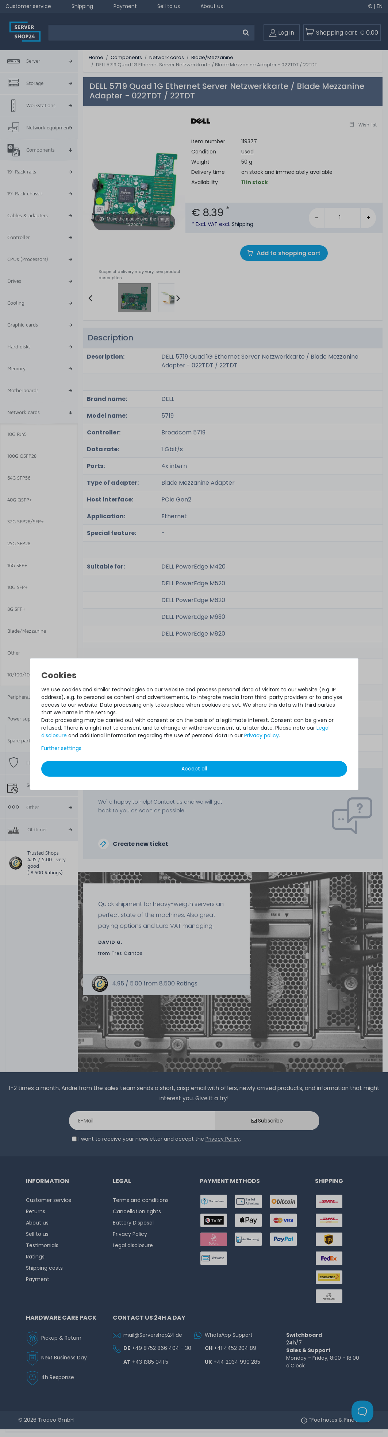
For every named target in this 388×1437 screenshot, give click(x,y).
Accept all (194, 768)
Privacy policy (261, 735)
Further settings (61, 748)
